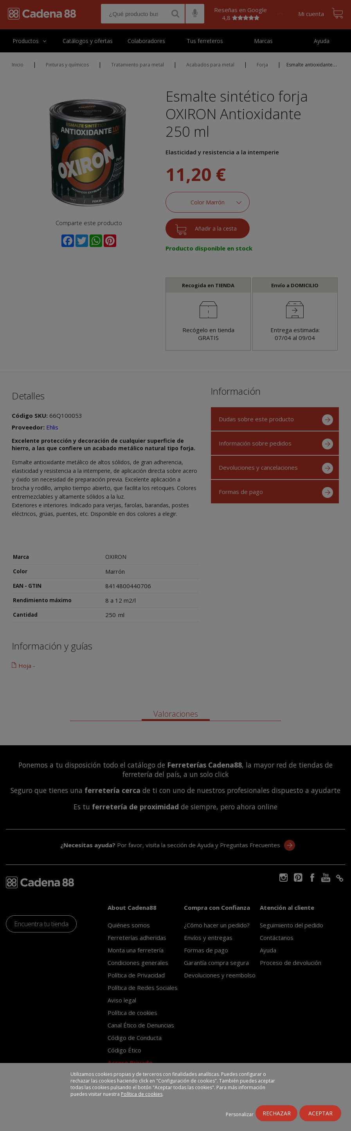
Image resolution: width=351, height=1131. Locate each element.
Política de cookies (141, 1094)
